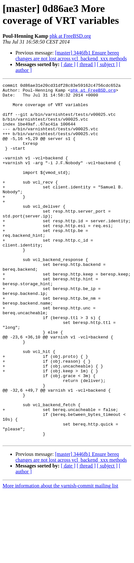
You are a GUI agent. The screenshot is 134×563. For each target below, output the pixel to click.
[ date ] (68, 64)
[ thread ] (86, 64)
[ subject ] (107, 64)
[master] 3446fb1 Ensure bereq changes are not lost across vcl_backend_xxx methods (71, 55)
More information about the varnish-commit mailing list (60, 557)
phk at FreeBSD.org (70, 36)
